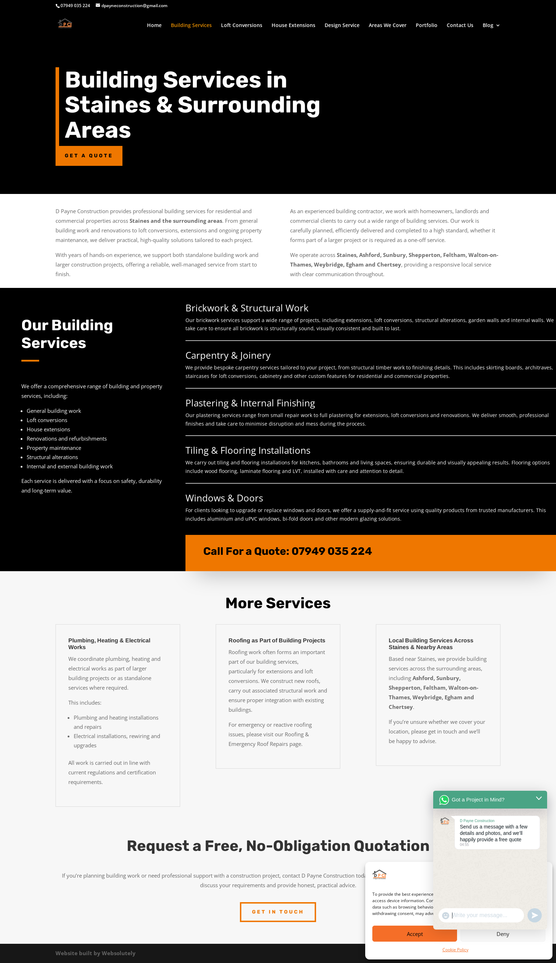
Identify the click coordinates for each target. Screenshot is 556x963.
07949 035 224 (332, 544)
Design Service (342, 25)
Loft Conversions (241, 25)
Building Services (191, 25)
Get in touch (278, 912)
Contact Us (460, 25)
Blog (488, 25)
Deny (503, 933)
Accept (415, 933)
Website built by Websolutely (96, 953)
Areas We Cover (387, 25)
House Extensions (293, 25)
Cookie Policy (455, 950)
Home (154, 25)
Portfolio (426, 25)
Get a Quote (89, 156)
